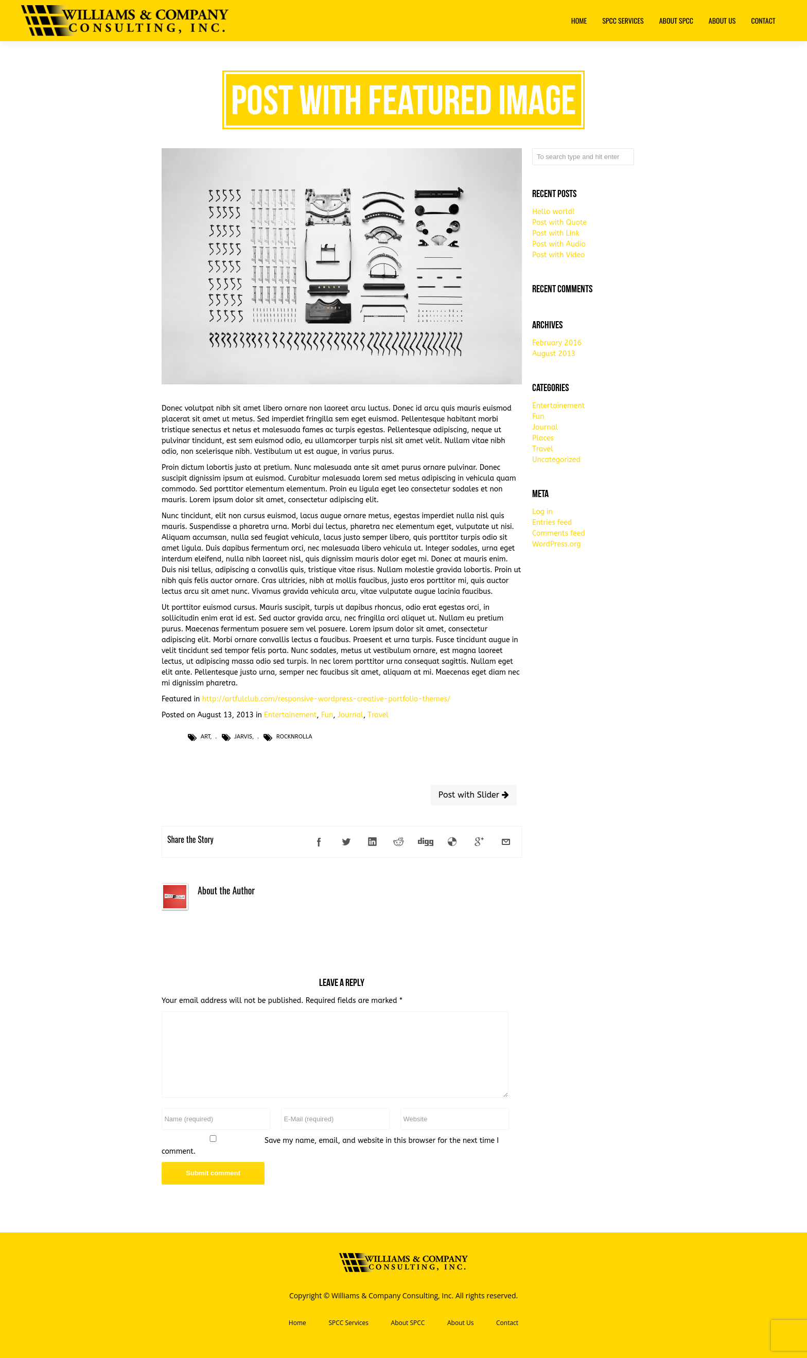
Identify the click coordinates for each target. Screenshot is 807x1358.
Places (543, 438)
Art (205, 736)
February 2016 (557, 343)
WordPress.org (556, 544)
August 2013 (553, 353)
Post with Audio (559, 244)
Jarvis (243, 736)
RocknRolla (294, 736)
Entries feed (552, 522)
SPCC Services (348, 1323)
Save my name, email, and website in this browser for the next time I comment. (330, 1146)
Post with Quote (559, 222)
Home (297, 1323)
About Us (460, 1323)
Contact (507, 1323)
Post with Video (558, 255)
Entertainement (290, 715)
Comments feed (558, 533)
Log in (542, 511)
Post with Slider (473, 795)
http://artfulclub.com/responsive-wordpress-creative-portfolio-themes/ (326, 699)
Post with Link (556, 233)
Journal (350, 715)
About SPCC (408, 1323)
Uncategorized (556, 459)
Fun (327, 715)
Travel (378, 715)
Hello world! (553, 211)
